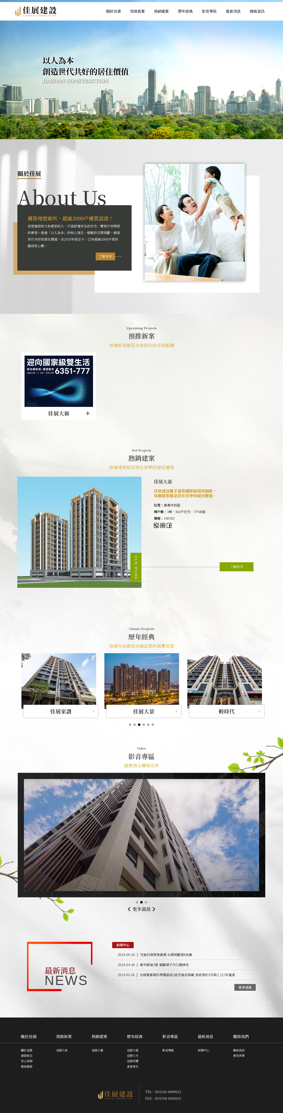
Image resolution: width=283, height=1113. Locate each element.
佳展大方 (132, 1055)
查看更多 (132, 1066)
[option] (58, 386)
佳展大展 (132, 1050)
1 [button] (130, 724)
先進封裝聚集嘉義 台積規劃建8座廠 (155, 954)
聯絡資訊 (257, 11)
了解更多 (105, 256)
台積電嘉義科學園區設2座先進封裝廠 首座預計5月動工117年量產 (176, 974)
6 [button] (153, 724)
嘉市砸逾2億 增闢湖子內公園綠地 (153, 964)
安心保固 (26, 1061)
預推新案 (137, 11)
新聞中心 (203, 1050)
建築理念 (26, 1055)
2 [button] (134, 724)
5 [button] (148, 724)
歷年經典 (185, 11)
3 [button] (139, 724)
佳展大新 (62, 1050)
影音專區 (209, 11)
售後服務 (26, 1066)
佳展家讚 (132, 1061)
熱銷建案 (161, 11)
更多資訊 (141, 909)
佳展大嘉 (97, 1050)
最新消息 (233, 11)
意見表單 (239, 1055)
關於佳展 (113, 11)
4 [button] (144, 724)
